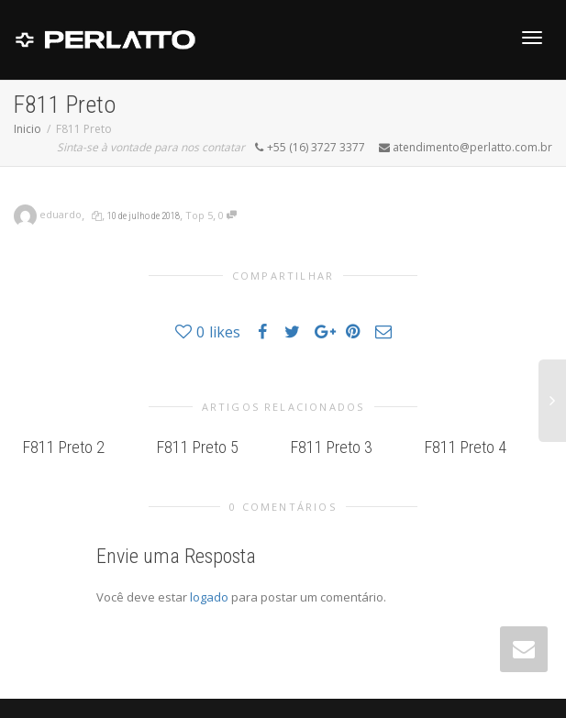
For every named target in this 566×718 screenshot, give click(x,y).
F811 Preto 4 (465, 447)
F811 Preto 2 (64, 447)
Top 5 (199, 215)
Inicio (27, 129)
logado (210, 597)
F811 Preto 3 (331, 447)
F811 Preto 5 (198, 447)
